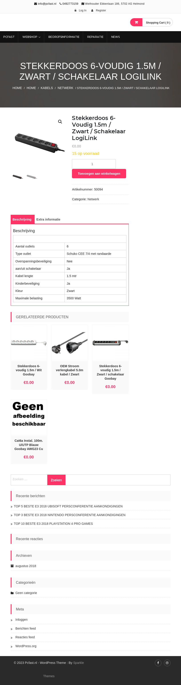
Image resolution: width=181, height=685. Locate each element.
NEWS (115, 37)
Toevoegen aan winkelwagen (99, 173)
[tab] (22, 219)
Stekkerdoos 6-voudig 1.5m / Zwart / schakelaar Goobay (110, 372)
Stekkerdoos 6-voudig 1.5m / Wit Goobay (29, 370)
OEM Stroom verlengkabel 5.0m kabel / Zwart (69, 370)
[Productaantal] (94, 164)
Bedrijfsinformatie (64, 37)
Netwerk (65, 88)
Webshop (30, 37)
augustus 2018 (26, 566)
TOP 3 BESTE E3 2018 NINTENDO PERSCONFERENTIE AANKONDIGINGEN (70, 515)
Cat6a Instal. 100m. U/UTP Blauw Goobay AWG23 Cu (28, 445)
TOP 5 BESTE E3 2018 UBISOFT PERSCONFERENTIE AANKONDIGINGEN (68, 506)
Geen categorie (26, 593)
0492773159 (70, 3)
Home (17, 88)
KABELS (47, 88)
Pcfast (9, 37)
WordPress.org (26, 646)
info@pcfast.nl (45, 3)
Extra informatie (48, 219)
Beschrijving (22, 219)
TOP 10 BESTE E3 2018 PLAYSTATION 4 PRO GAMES (53, 523)
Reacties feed (25, 637)
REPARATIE (95, 37)
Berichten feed (26, 628)
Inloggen (22, 619)
